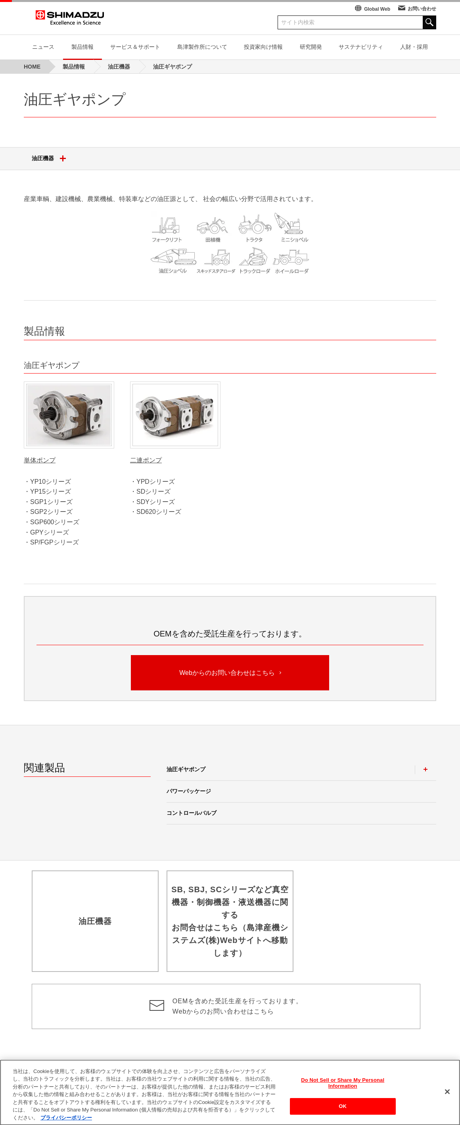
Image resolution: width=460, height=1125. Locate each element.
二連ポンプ (146, 460)
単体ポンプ (40, 460)
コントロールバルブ (192, 813)
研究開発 (311, 47)
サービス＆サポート (135, 47)
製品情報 (82, 47)
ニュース (43, 47)
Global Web (377, 9)
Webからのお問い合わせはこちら (230, 672)
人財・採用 (414, 47)
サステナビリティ (361, 47)
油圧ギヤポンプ (186, 769)
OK (343, 1114)
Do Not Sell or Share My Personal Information (342, 1091)
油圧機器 (52, 158)
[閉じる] (447, 1099)
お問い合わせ (422, 8)
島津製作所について (202, 47)
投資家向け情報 (263, 47)
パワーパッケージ (189, 791)
